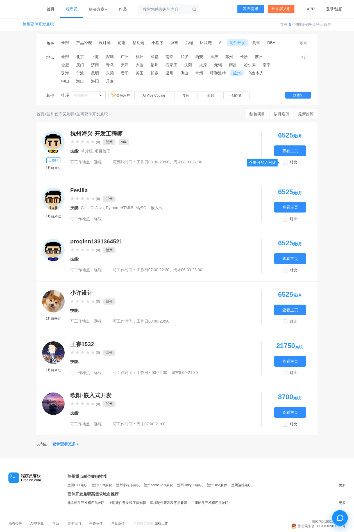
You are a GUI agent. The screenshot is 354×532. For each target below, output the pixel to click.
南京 (169, 56)
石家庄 (171, 65)
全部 (65, 42)
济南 (95, 65)
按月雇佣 (281, 114)
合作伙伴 (96, 523)
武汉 (184, 56)
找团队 (298, 95)
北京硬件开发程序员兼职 (86, 503)
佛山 (184, 73)
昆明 (95, 73)
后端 (189, 42)
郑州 (229, 56)
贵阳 (125, 73)
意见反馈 (118, 523)
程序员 (72, 9)
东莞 (110, 73)
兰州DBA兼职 (217, 485)
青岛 (110, 65)
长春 (154, 73)
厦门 (80, 65)
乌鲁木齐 (256, 73)
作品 (123, 9)
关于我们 (74, 523)
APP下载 (37, 523)
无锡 (218, 65)
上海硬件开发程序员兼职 (127, 503)
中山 (65, 81)
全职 (210, 95)
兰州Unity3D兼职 (190, 485)
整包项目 (257, 114)
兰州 (237, 73)
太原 (203, 65)
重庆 (214, 56)
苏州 (259, 56)
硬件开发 (237, 42)
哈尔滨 (250, 65)
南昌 (233, 65)
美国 (140, 73)
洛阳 (95, 81)
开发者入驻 (281, 9)
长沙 (244, 56)
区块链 (206, 42)
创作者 (237, 95)
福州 (154, 65)
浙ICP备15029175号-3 (329, 521)
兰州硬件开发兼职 (38, 24)
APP (311, 9)
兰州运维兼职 (241, 485)
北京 (80, 56)
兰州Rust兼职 (102, 485)
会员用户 (121, 95)
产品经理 (84, 42)
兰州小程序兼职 (128, 485)
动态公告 (15, 523)
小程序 (157, 42)
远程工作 (161, 523)
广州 (125, 56)
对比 (294, 162)
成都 (154, 56)
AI (221, 42)
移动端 (138, 42)
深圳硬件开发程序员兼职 (168, 503)
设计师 (105, 42)
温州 (169, 73)
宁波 (80, 73)
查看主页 (290, 150)
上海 (95, 56)
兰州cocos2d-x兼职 (158, 485)
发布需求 (250, 9)
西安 (199, 56)
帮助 (55, 523)
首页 (51, 9)
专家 (186, 95)
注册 (339, 9)
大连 (140, 65)
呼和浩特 (218, 73)
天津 (125, 65)
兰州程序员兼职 (60, 114)
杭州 (140, 56)
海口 (80, 81)
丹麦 (110, 81)
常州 (199, 73)
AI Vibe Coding (153, 95)
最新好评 (306, 114)
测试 (256, 42)
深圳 (110, 56)
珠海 (65, 73)
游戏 (174, 42)
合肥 (65, 65)
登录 (330, 9)
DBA (271, 42)
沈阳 (188, 65)
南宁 (267, 65)
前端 (122, 42)
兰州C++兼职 (77, 485)
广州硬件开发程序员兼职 (209, 503)
